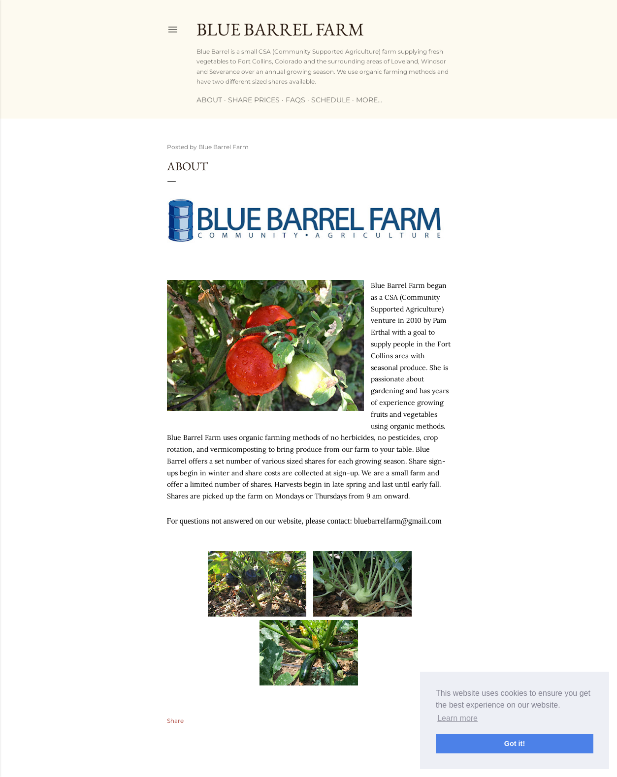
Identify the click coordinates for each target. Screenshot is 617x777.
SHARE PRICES (254, 99)
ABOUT (209, 99)
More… (369, 99)
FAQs (295, 99)
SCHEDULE (330, 99)
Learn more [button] (457, 718)
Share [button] (175, 720)
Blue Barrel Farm (280, 29)
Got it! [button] (514, 743)
